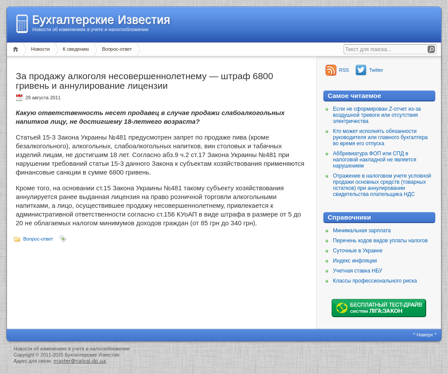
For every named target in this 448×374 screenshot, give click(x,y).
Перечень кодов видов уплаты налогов (380, 241)
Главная (17, 49)
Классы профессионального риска (375, 281)
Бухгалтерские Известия (101, 19)
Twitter (376, 70)
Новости (40, 49)
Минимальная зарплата (362, 230)
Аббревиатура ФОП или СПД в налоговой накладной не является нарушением (374, 159)
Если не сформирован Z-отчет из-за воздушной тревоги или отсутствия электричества (377, 115)
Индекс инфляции (355, 261)
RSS (344, 70)
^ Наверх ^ (425, 334)
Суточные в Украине (357, 251)
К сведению (76, 49)
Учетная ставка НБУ (357, 271)
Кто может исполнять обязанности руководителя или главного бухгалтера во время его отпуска (380, 137)
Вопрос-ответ (117, 49)
